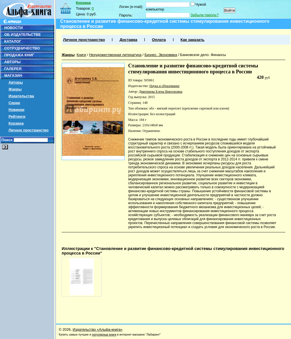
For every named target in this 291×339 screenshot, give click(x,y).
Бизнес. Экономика (161, 55)
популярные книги (104, 334)
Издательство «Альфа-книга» (97, 329)
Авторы (16, 82)
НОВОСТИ (13, 28)
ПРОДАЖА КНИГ (19, 55)
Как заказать (192, 40)
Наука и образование (164, 86)
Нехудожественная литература (115, 55)
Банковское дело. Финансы (203, 55)
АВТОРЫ (12, 62)
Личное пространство (29, 130)
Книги (81, 55)
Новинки (16, 110)
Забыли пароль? (205, 15)
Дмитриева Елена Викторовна (160, 92)
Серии (14, 103)
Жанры (15, 89)
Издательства (21, 96)
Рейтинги (17, 116)
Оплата (159, 40)
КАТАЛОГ (12, 41)
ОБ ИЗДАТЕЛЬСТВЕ (22, 34)
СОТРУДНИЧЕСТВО (22, 48)
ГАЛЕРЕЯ (13, 69)
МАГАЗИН (13, 75)
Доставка (128, 40)
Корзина (16, 123)
